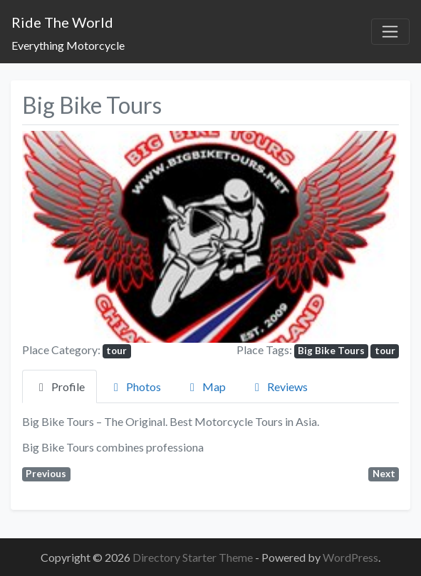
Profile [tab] (59, 386)
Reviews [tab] (279, 386)
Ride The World (62, 22)
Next (384, 473)
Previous (46, 473)
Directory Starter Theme (193, 557)
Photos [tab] (135, 386)
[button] (50, 237)
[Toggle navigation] (390, 32)
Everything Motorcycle (68, 45)
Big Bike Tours (331, 350)
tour (116, 350)
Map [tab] (205, 386)
